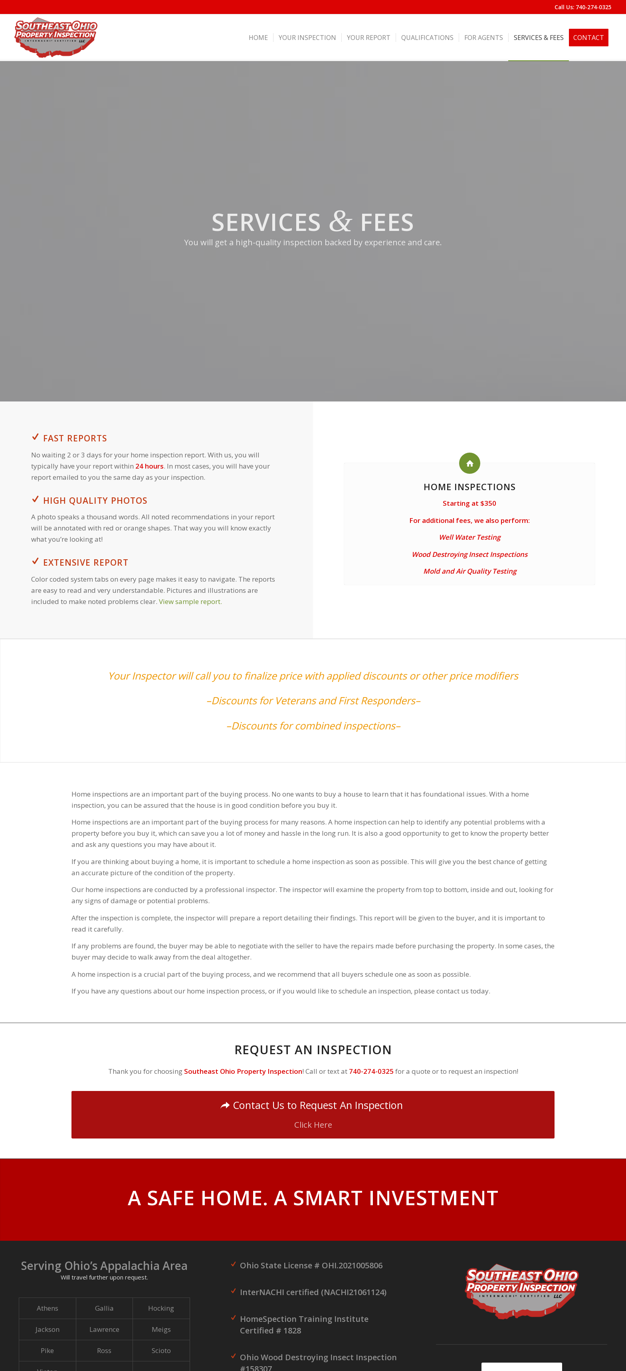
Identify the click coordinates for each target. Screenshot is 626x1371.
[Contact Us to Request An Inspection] (313, 1115)
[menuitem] (258, 37)
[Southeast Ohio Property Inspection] (55, 37)
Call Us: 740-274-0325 (583, 7)
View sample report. (190, 601)
